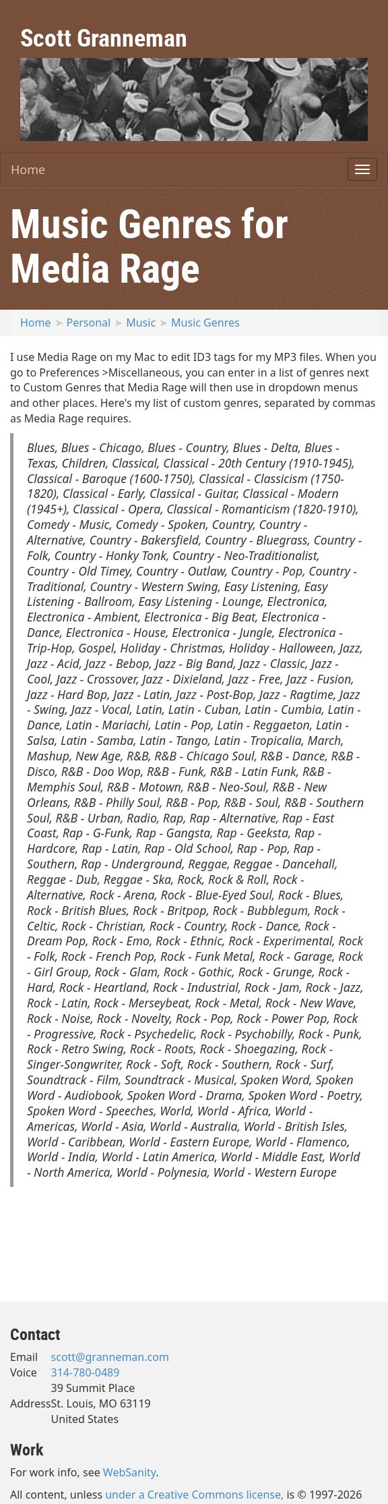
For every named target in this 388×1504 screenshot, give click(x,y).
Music (141, 322)
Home (28, 169)
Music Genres (205, 322)
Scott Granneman (103, 37)
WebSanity (129, 1472)
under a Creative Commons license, (194, 1494)
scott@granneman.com (110, 1356)
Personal (89, 322)
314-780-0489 (85, 1372)
